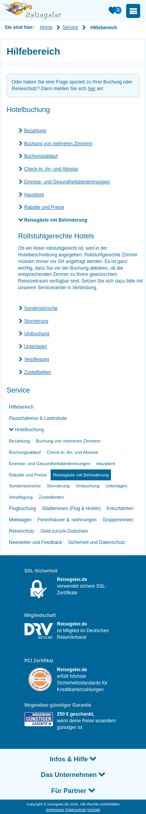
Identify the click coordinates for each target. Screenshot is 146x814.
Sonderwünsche (41, 308)
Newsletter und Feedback (35, 542)
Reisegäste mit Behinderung (55, 220)
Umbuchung (36, 333)
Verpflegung (36, 359)
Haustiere (34, 194)
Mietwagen (20, 520)
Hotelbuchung (29, 429)
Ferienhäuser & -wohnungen (66, 520)
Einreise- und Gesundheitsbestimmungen (67, 182)
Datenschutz (75, 809)
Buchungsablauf (41, 156)
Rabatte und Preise (44, 207)
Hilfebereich (21, 407)
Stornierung (36, 321)
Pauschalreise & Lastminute (38, 418)
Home (46, 27)
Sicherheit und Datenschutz (96, 542)
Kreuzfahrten (120, 508)
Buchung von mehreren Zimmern (58, 143)
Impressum (55, 809)
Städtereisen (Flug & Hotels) (71, 508)
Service (70, 27)
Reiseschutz (21, 531)
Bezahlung (35, 130)
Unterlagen (35, 346)
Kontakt (93, 809)
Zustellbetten (37, 372)
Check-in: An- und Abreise (51, 169)
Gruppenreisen (117, 520)
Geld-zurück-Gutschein (64, 531)
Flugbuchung (22, 508)
